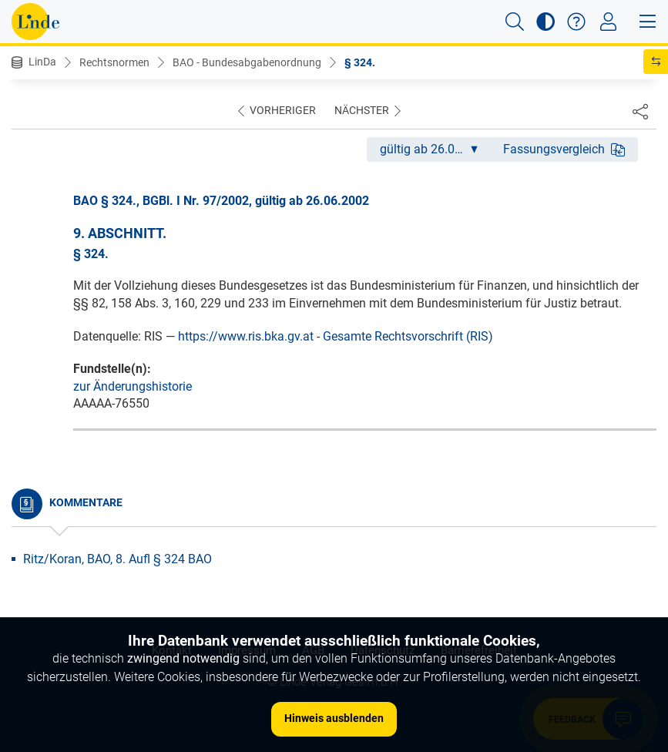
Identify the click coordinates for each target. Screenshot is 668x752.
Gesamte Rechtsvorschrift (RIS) (408, 336)
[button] (514, 21)
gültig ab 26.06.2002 (435, 149)
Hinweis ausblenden (334, 718)
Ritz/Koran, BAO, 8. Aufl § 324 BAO (117, 559)
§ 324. (359, 62)
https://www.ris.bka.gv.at (246, 336)
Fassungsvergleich (564, 149)
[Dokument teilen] (640, 111)
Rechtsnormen (114, 62)
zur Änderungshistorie (132, 386)
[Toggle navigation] (608, 21)
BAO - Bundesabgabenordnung (247, 62)
